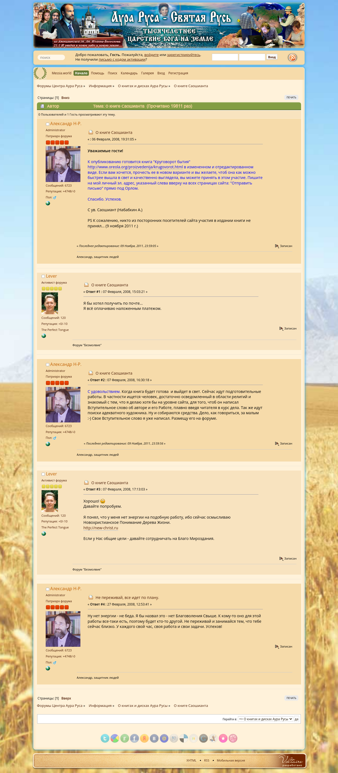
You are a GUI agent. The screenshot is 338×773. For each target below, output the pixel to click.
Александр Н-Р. (65, 123)
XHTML (191, 760)
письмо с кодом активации (122, 59)
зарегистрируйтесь (183, 54)
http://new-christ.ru (100, 527)
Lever (51, 276)
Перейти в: (230, 719)
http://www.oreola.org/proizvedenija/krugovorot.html (135, 166)
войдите (151, 54)
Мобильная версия (231, 760)
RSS (206, 760)
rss (294, 58)
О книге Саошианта (114, 132)
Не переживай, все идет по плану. (127, 597)
